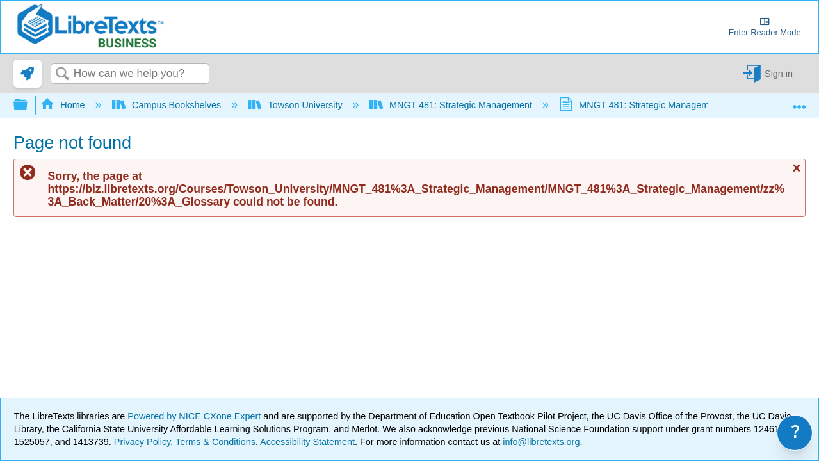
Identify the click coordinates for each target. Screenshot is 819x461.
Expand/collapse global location (799, 101)
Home (64, 105)
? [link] (795, 432)
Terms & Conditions (215, 442)
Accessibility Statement (307, 442)
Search (62, 75)
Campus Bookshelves (168, 105)
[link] (27, 74)
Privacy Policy (142, 442)
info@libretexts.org (540, 442)
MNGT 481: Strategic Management (452, 105)
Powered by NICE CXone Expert (195, 416)
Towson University (296, 105)
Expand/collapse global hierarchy (29, 105)
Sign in (779, 74)
